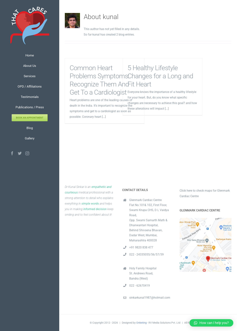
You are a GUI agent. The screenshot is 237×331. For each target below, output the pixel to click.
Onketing (141, 322)
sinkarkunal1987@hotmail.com (149, 297)
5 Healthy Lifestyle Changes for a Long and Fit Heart (160, 76)
